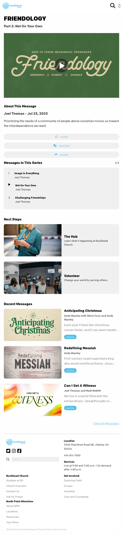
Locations (12, 511)
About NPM (13, 506)
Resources (12, 516)
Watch (70, 336)
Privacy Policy (44, 529)
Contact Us (12, 491)
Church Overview (16, 485)
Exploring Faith (73, 480)
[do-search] (35, 459)
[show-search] (111, 5)
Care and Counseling (76, 496)
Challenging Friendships (30, 197)
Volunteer (69, 491)
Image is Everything (26, 173)
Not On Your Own (25, 185)
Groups (68, 485)
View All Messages (106, 423)
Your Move (12, 522)
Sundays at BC (15, 480)
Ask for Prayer (14, 496)
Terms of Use (59, 529)
